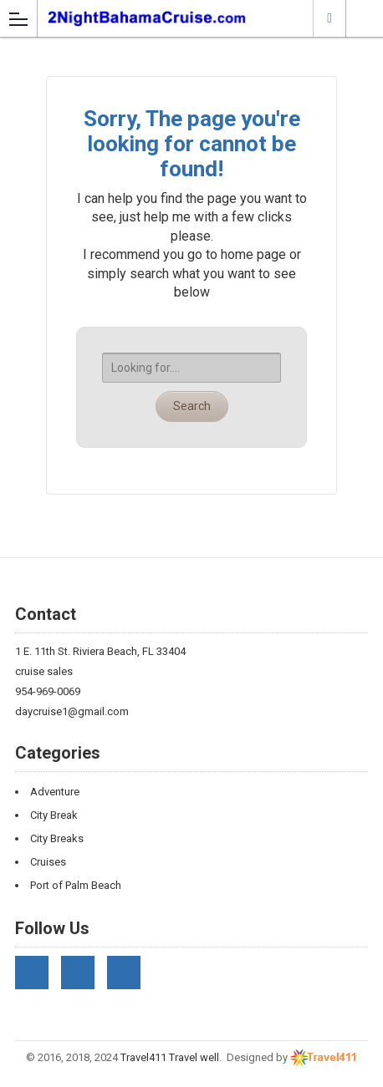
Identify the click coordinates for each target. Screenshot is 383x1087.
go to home (220, 254)
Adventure (54, 791)
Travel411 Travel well (169, 1057)
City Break (54, 815)
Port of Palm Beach (75, 885)
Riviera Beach (329, 18)
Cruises (48, 862)
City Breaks (57, 838)
